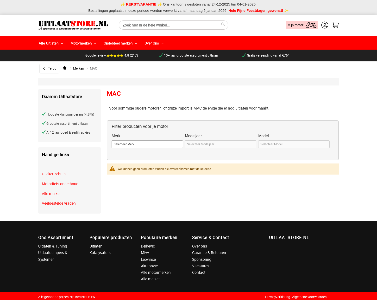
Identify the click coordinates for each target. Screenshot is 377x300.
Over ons (199, 246)
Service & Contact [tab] (210, 237)
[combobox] (173, 25)
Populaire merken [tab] (159, 237)
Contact (198, 272)
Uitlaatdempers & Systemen (52, 256)
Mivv (145, 252)
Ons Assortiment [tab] (55, 237)
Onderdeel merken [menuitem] (118, 43)
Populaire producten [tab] (110, 237)
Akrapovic (149, 265)
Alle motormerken (156, 272)
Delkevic (148, 246)
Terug (52, 68)
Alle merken (52, 193)
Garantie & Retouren (209, 252)
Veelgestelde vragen (59, 203)
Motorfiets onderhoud (60, 183)
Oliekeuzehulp (54, 173)
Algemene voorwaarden (309, 297)
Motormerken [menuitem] (81, 43)
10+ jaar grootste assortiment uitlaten (188, 55)
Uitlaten (95, 246)
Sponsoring (201, 259)
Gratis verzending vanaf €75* (265, 55)
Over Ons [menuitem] (152, 43)
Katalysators (100, 252)
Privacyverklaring (277, 297)
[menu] (188, 43)
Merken (78, 68)
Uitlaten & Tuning (52, 246)
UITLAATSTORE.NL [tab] (289, 237)
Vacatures (200, 265)
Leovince (148, 259)
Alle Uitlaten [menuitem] (48, 43)
